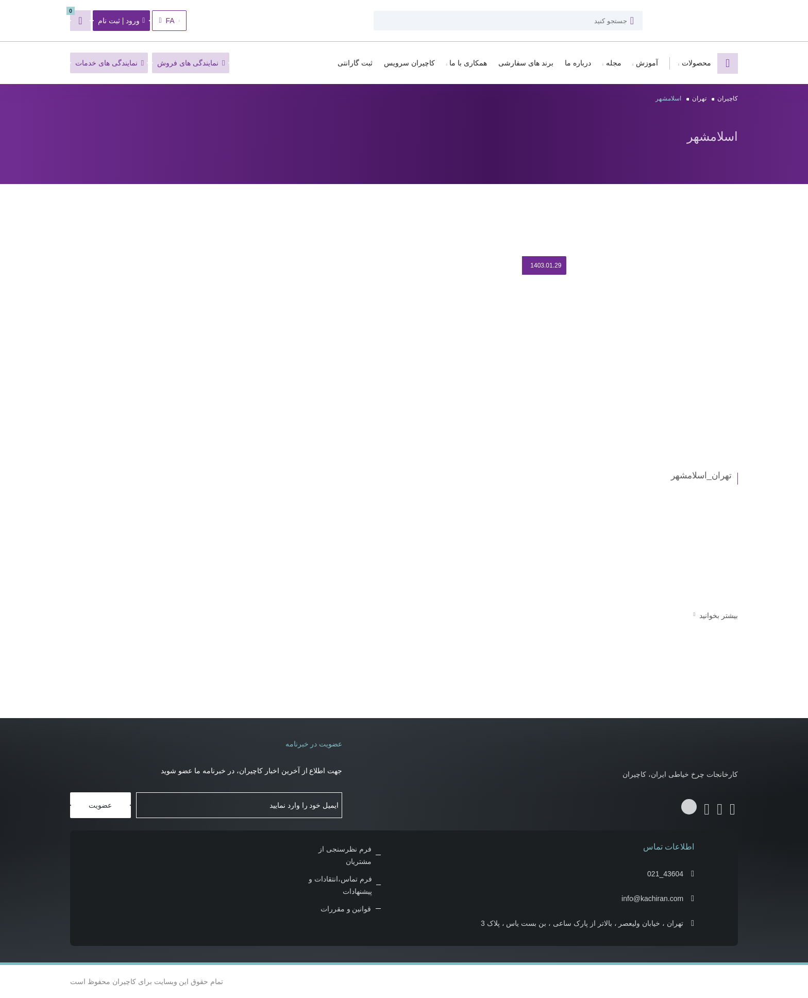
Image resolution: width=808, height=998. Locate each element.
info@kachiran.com (652, 898)
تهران (699, 98)
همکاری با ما (468, 63)
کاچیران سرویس (409, 63)
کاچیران (727, 98)
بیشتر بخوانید (715, 615)
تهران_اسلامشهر (701, 475)
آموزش (647, 63)
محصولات (696, 63)
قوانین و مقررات (346, 909)
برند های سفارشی (525, 63)
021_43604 (665, 874)
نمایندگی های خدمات (109, 63)
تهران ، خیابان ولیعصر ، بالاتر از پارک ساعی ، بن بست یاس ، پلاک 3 (582, 923)
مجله (613, 63)
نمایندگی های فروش (191, 63)
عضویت (100, 805)
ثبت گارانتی (355, 63)
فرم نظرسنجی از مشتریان (345, 855)
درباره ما (578, 63)
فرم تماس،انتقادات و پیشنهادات (340, 885)
